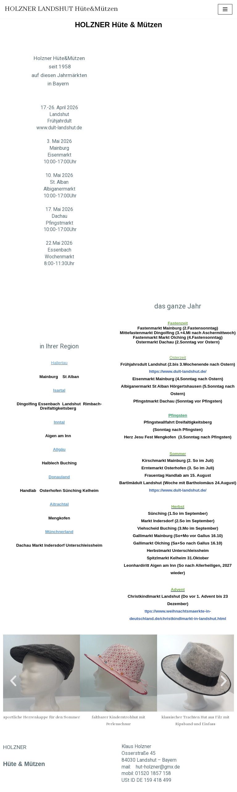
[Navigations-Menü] (225, 9)
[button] (13, 668)
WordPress (63, 786)
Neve (10, 786)
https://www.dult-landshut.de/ (177, 362)
